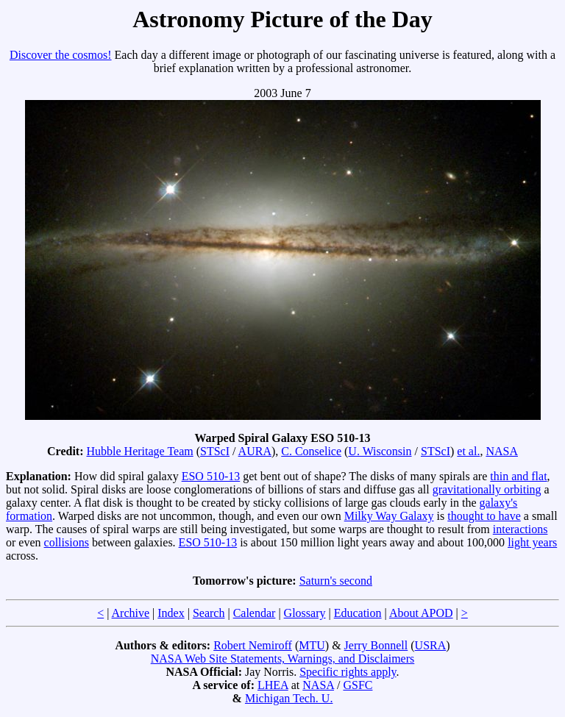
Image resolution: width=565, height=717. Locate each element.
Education (358, 613)
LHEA (272, 685)
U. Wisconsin (379, 451)
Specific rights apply (347, 672)
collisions (66, 542)
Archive (131, 613)
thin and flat (518, 476)
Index (170, 613)
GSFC (357, 685)
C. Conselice (311, 451)
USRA (431, 645)
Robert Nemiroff (252, 645)
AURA (254, 451)
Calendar (254, 613)
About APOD (421, 613)
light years (532, 542)
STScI (215, 451)
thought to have (484, 516)
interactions (520, 529)
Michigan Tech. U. (289, 698)
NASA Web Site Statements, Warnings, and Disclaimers (283, 658)
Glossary (305, 613)
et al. (468, 451)
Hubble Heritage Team (140, 451)
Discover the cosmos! (61, 55)
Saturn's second (335, 580)
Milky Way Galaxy (389, 516)
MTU (312, 645)
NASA (502, 451)
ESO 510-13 (211, 476)
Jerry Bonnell (376, 645)
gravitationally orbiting (487, 489)
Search (209, 613)
